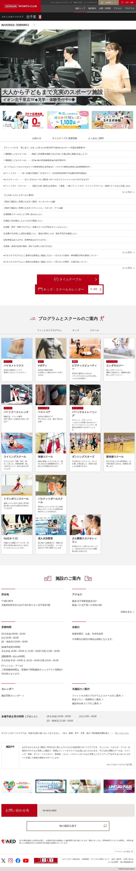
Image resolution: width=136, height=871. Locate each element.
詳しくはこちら (122, 733)
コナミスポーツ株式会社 (71, 859)
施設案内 (92, 8)
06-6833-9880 (50, 810)
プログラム (129, 8)
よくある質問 (113, 862)
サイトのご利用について (100, 859)
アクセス (118, 8)
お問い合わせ (129, 859)
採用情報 (85, 859)
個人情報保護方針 (127, 862)
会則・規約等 (116, 859)
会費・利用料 (105, 8)
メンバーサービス (90, 2)
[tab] (37, 138)
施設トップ (80, 8)
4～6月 (95, 289)
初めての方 (78, 2)
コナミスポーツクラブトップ (61, 2)
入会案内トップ (110, 2)
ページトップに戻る (122, 852)
